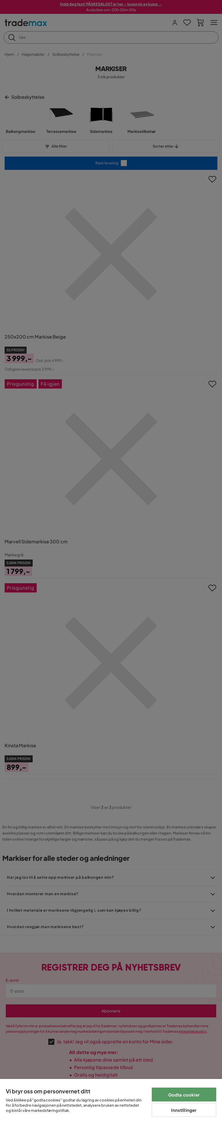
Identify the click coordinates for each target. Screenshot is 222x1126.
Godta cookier (184, 1094)
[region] (111, 1102)
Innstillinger (184, 1110)
